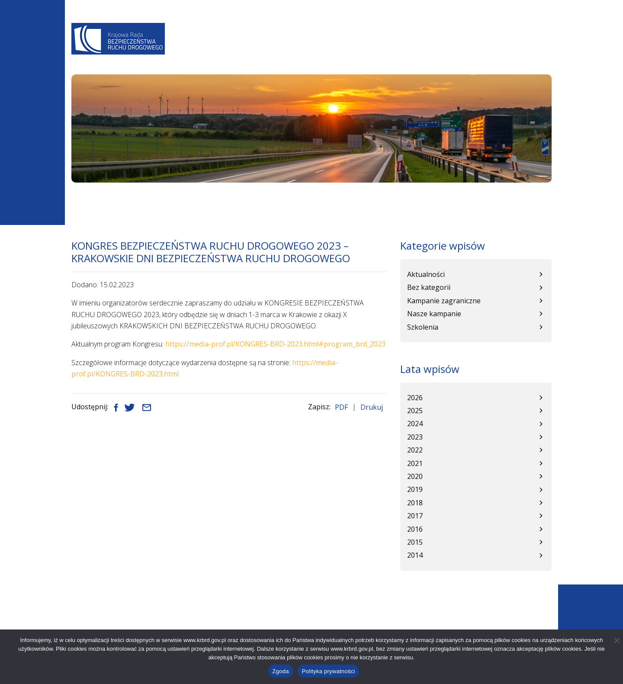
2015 (415, 542)
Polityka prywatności (328, 671)
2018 (415, 502)
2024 (415, 423)
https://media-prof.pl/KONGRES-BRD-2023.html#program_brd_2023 (275, 344)
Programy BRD (308, 50)
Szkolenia (422, 327)
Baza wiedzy (365, 50)
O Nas (207, 50)
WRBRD (408, 50)
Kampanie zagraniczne (444, 300)
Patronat (489, 50)
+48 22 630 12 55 (116, 626)
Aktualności (249, 50)
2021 (415, 463)
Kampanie (445, 50)
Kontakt (532, 50)
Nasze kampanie (434, 313)
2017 (415, 515)
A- (388, 26)
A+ (413, 26)
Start (78, 200)
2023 (415, 437)
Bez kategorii (428, 287)
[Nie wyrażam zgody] (616, 640)
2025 (415, 410)
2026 (415, 397)
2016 (415, 529)
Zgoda (281, 671)
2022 (415, 450)
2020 (415, 476)
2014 (415, 555)
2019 (415, 489)
